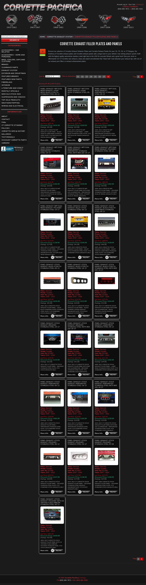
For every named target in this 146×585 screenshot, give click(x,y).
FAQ (3, 122)
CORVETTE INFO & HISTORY (13, 131)
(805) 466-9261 (137, 9)
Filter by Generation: (69, 76)
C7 (104, 77)
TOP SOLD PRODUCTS (10, 100)
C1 (78, 77)
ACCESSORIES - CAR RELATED (10, 51)
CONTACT (5, 119)
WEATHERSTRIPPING (10, 103)
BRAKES (4, 64)
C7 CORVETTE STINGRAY (12, 125)
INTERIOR (5, 85)
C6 (100, 77)
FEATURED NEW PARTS (11, 79)
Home (42, 37)
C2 (82, 77)
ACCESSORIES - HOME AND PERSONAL (13, 56)
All (108, 77)
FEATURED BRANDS (10, 76)
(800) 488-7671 (123, 9)
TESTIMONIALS (8, 137)
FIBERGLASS (6, 82)
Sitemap (83, 578)
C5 (95, 77)
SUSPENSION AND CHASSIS (13, 97)
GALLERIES (6, 134)
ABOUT (4, 116)
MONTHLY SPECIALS (10, 91)
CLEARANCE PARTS (9, 67)
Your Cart (132, 4)
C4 (91, 77)
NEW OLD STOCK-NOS (11, 94)
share (42, 55)
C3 (87, 77)
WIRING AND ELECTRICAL (12, 106)
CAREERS (5, 143)
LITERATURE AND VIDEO (12, 88)
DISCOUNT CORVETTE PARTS (14, 140)
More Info (44, 140)
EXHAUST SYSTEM (9, 70)
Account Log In (122, 4)
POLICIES (5, 128)
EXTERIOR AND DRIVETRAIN (13, 73)
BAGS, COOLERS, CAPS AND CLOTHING (13, 60)
